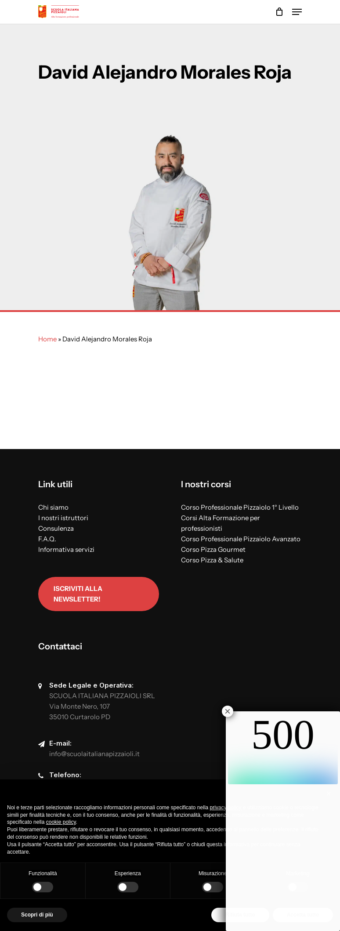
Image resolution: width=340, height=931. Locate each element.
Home (47, 339)
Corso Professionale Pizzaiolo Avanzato (240, 539)
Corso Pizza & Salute (212, 560)
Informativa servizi (66, 549)
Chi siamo (53, 507)
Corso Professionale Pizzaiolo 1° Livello (240, 507)
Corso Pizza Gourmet (213, 549)
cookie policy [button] (61, 822)
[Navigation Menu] (297, 11)
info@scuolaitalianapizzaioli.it (94, 754)
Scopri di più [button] (37, 915)
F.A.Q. (47, 539)
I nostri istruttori (63, 518)
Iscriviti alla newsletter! (78, 593)
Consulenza (56, 528)
